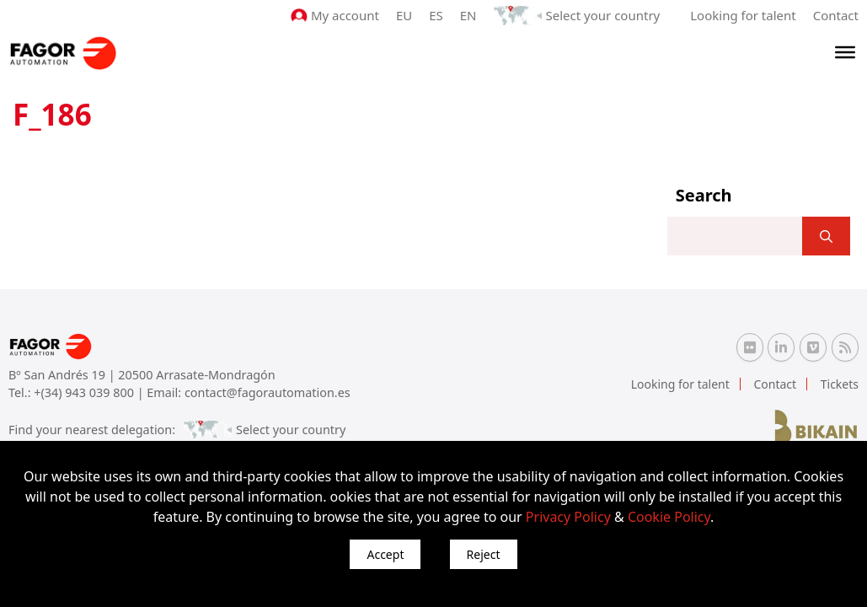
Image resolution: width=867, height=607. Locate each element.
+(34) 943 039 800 (85, 392)
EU (404, 15)
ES (436, 15)
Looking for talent (742, 15)
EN (468, 15)
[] (826, 236)
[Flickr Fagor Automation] (749, 347)
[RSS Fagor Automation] (845, 347)
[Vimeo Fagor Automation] (813, 347)
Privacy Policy (568, 517)
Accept (385, 554)
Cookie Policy (669, 517)
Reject (483, 554)
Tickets (840, 384)
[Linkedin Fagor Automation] (781, 347)
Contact (836, 15)
